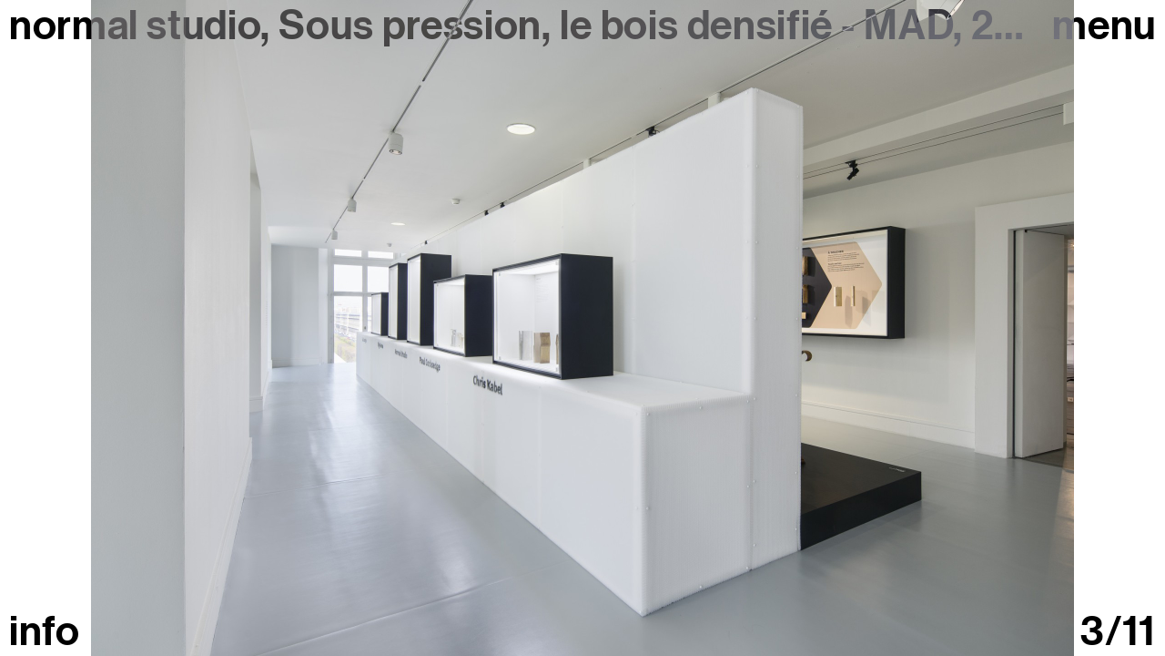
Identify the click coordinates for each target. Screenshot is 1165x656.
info (44, 631)
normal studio (134, 25)
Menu (1104, 25)
